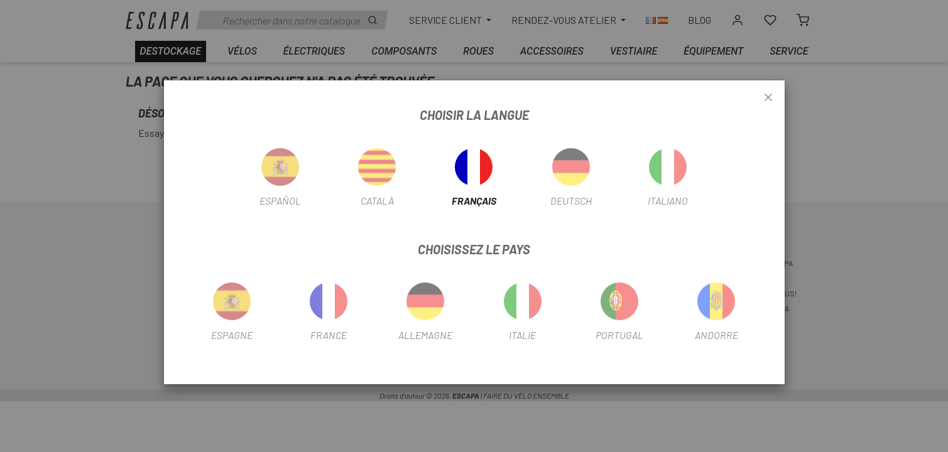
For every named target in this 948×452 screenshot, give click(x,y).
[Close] (768, 97)
